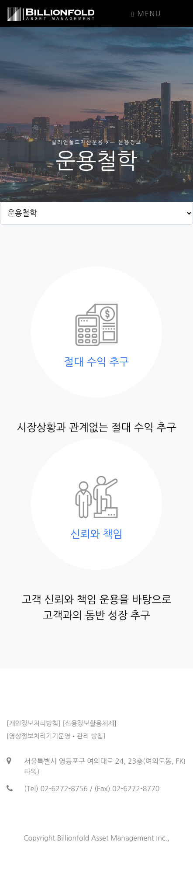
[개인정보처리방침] (34, 723)
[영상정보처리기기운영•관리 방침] (56, 736)
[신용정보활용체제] (89, 723)
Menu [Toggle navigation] (146, 14)
